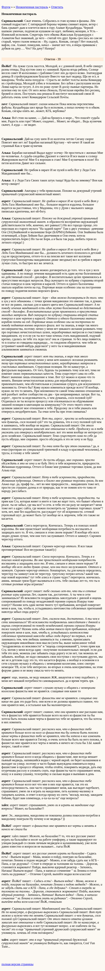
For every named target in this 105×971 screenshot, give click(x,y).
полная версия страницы (17, 964)
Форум (6, 7)
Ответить (57, 7)
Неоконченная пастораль (32, 7)
